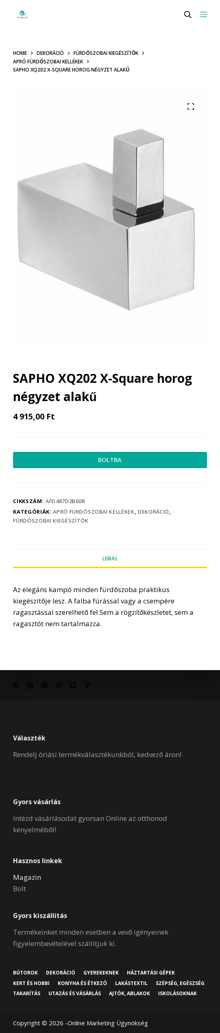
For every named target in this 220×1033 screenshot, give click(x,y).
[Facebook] (16, 685)
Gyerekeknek (101, 973)
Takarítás (26, 993)
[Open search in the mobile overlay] (188, 14)
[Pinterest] (59, 685)
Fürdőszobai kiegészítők (50, 520)
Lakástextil (131, 983)
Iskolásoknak (177, 993)
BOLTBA (110, 460)
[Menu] (203, 14)
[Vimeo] (87, 685)
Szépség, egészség (180, 983)
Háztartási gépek (151, 973)
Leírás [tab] (110, 558)
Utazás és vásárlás (74, 993)
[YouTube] (73, 685)
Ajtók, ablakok (129, 993)
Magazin (27, 877)
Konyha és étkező (82, 983)
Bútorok (25, 973)
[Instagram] (44, 685)
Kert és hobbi (31, 983)
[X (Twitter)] (30, 685)
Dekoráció (153, 511)
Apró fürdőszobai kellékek (93, 511)
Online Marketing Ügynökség (108, 1023)
